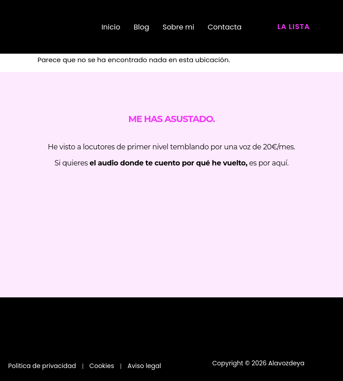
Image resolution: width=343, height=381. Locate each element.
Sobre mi (178, 27)
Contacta (225, 27)
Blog (141, 27)
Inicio (110, 27)
